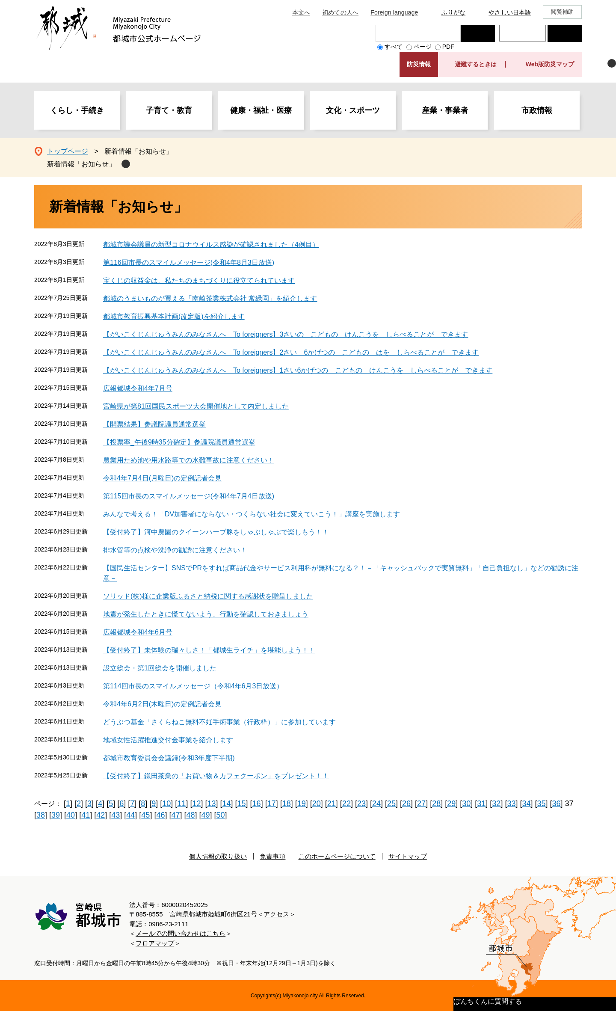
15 (241, 803)
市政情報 (536, 110)
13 (211, 803)
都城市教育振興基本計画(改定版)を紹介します (174, 316)
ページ (423, 46)
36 (556, 803)
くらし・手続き (77, 110)
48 (190, 815)
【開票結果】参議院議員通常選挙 (154, 424)
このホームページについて (337, 856)
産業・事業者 (445, 110)
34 (526, 803)
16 (256, 803)
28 (436, 803)
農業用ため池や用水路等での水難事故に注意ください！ (188, 460)
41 (85, 815)
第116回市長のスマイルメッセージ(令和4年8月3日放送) (188, 262)
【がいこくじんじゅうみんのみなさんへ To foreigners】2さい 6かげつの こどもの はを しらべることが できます (291, 352)
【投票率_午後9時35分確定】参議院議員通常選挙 (179, 442)
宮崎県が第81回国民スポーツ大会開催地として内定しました (196, 406)
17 (271, 803)
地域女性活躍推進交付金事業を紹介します (168, 740)
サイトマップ (407, 856)
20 (316, 803)
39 (55, 815)
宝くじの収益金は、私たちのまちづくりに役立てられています (199, 280)
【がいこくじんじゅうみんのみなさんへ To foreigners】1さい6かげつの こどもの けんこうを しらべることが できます (297, 370)
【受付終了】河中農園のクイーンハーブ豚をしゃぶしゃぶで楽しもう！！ (216, 532)
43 (115, 815)
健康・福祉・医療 (261, 110)
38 (40, 815)
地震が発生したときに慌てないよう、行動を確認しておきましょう (205, 614)
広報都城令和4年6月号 (137, 632)
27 (421, 803)
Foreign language (394, 12)
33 (511, 803)
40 (70, 815)
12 (196, 803)
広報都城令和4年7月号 (137, 388)
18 (286, 803)
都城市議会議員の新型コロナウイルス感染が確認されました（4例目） (211, 244)
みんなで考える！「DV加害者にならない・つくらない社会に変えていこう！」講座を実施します (251, 514)
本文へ (301, 12)
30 (466, 803)
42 (100, 815)
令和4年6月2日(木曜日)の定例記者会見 (162, 704)
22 (346, 803)
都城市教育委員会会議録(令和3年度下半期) (169, 758)
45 (145, 815)
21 (331, 803)
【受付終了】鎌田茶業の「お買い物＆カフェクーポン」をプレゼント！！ (216, 776)
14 (226, 803)
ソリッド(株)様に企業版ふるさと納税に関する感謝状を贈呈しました (208, 596)
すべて (394, 46)
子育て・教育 (169, 110)
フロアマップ (155, 943)
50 (220, 815)
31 (481, 803)
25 (391, 803)
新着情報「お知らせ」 (81, 164)
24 (376, 803)
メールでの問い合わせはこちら (180, 933)
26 (406, 803)
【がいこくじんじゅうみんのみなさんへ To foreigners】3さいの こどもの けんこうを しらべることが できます (285, 334)
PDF (448, 46)
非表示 (611, 63)
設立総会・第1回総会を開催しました (159, 668)
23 (361, 803)
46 (160, 815)
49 (205, 815)
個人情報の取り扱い (218, 856)
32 (496, 803)
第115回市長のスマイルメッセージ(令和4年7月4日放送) (188, 496)
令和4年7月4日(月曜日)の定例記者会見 (162, 478)
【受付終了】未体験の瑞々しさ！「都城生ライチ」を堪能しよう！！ (209, 650)
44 (130, 815)
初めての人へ (340, 12)
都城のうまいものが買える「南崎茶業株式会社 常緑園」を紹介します (210, 298)
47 (175, 815)
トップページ (67, 151)
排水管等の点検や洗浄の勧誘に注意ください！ (175, 550)
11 (181, 803)
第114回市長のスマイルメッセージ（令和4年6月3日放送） (193, 686)
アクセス (276, 914)
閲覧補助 (562, 12)
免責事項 (272, 856)
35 (541, 803)
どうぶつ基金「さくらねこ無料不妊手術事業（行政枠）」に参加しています (219, 722)
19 (301, 803)
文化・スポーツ (353, 110)
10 (166, 803)
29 (451, 803)
